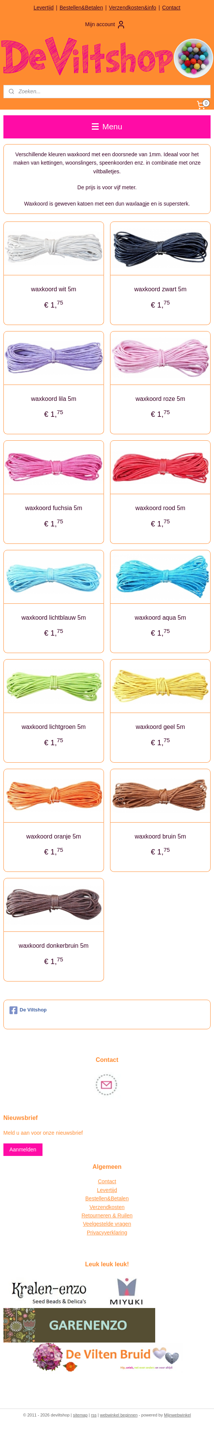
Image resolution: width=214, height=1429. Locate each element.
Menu (107, 126)
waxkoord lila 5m (53, 399)
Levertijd (43, 8)
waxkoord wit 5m (53, 289)
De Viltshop (28, 1010)
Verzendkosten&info (132, 8)
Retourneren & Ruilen (107, 1215)
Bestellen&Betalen (81, 8)
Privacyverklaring (107, 1233)
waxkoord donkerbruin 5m (53, 946)
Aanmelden (22, 1149)
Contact (171, 8)
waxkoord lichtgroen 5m (54, 727)
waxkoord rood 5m (160, 508)
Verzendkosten (107, 1207)
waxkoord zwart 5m (160, 289)
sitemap (80, 1415)
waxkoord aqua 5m (160, 617)
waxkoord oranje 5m (53, 836)
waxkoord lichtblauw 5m (53, 617)
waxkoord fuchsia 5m (53, 508)
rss (94, 1415)
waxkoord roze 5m (160, 399)
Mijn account (105, 24)
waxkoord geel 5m (160, 727)
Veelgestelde (98, 1224)
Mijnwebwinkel (177, 1415)
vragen (122, 1224)
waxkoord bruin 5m (160, 836)
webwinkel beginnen (118, 1415)
